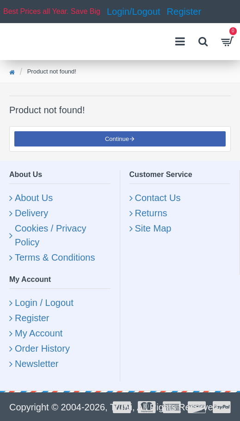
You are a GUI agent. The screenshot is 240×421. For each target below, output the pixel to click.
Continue (117, 138)
